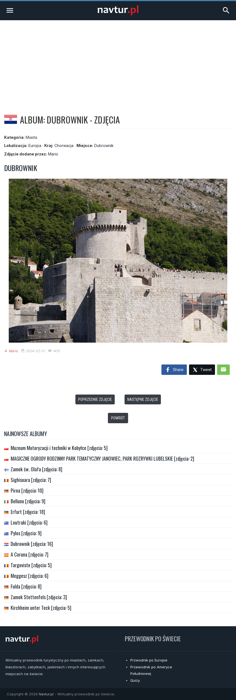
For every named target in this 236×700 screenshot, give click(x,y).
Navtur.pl (46, 694)
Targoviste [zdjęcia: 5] (31, 565)
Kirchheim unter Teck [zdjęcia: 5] (41, 607)
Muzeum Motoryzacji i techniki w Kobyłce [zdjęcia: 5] (59, 447)
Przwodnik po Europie (148, 660)
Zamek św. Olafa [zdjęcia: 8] (36, 469)
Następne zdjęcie (142, 399)
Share (174, 370)
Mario (53, 154)
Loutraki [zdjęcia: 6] (29, 522)
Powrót (118, 418)
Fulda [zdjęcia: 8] (26, 586)
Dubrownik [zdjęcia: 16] (32, 543)
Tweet (202, 370)
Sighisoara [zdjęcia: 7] (31, 479)
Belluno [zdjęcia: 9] (28, 501)
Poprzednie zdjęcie (95, 399)
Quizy (135, 680)
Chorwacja (63, 145)
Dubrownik (104, 145)
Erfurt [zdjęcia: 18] (28, 511)
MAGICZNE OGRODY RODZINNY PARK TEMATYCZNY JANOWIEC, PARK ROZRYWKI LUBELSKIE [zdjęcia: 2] (102, 458)
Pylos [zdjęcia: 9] (26, 533)
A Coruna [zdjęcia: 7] (29, 554)
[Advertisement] (118, 61)
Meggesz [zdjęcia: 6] (29, 575)
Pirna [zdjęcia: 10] (27, 490)
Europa (34, 145)
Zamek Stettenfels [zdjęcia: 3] (39, 597)
